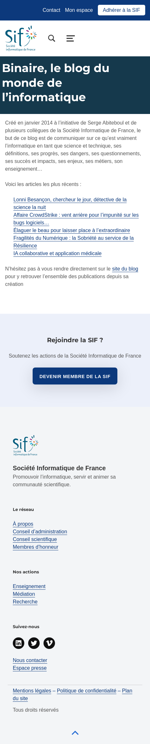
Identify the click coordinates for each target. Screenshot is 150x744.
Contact (51, 10)
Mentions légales (32, 690)
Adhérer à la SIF (121, 10)
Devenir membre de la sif (74, 376)
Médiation (24, 594)
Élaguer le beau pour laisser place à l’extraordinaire (71, 230)
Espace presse (30, 668)
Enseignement (29, 586)
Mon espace (79, 10)
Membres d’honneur (35, 547)
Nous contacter (30, 660)
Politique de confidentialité (86, 690)
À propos (23, 524)
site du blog (125, 268)
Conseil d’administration (40, 531)
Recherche (25, 601)
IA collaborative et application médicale (57, 253)
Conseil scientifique (35, 539)
